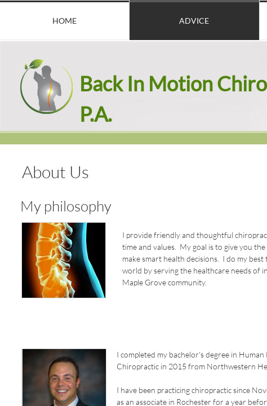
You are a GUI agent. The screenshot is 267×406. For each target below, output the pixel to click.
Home (64, 20)
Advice (194, 20)
